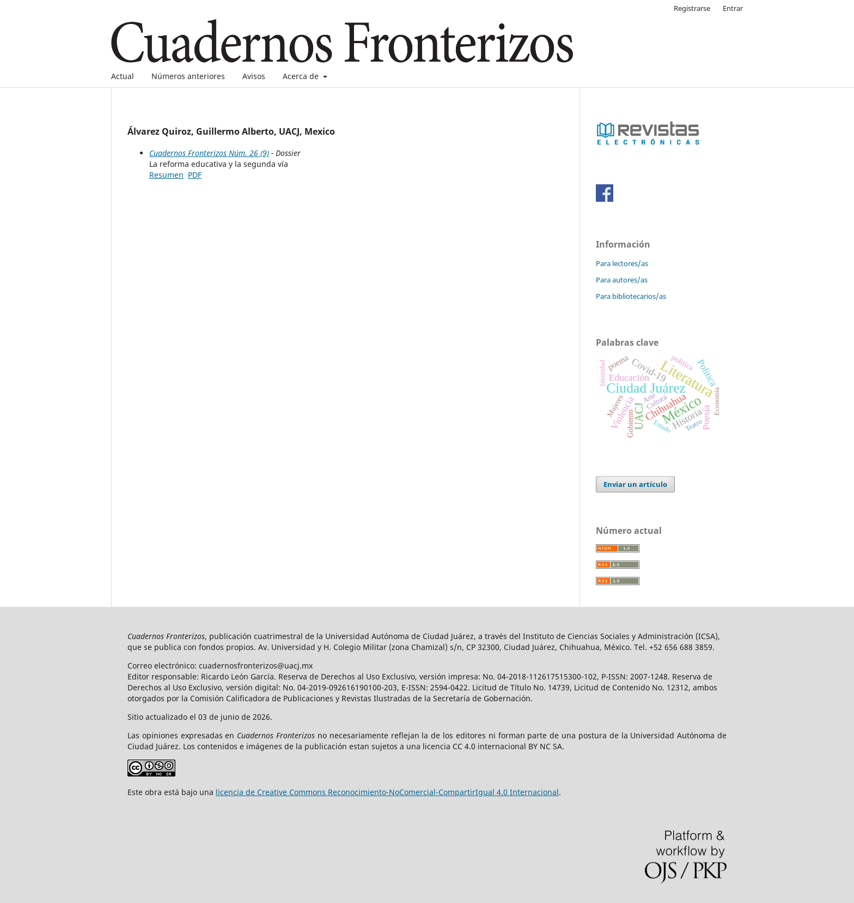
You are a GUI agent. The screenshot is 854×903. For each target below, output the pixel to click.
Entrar (733, 8)
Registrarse (692, 8)
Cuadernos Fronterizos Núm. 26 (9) (209, 153)
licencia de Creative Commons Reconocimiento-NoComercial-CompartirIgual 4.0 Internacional (387, 792)
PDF (195, 175)
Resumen (166, 175)
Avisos (253, 76)
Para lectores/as (622, 263)
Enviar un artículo (635, 484)
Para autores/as (622, 280)
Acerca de (302, 76)
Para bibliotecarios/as (631, 296)
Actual (122, 76)
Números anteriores (188, 76)
